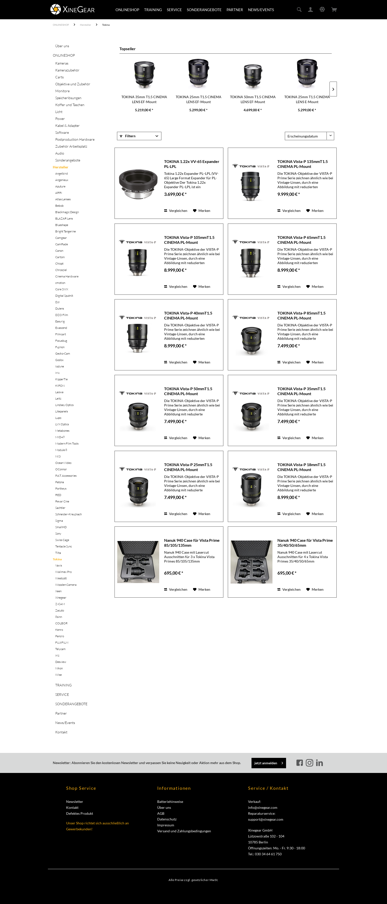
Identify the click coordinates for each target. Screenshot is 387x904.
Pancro (59, 636)
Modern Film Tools (66, 443)
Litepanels (61, 411)
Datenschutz (166, 819)
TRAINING (63, 685)
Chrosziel (61, 270)
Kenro (59, 630)
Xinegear (60, 597)
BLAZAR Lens (64, 218)
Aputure (60, 186)
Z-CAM (60, 604)
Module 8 (61, 450)
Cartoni (60, 257)
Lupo (58, 418)
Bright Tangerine (65, 231)
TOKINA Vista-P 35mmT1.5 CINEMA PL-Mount (301, 391)
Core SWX (61, 289)
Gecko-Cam (62, 353)
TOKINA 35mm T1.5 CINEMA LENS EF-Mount (144, 99)
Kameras (61, 63)
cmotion (60, 283)
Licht (58, 112)
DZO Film (61, 315)
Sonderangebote (67, 160)
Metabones (62, 430)
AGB (160, 813)
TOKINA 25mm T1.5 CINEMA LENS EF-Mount (198, 99)
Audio (59, 153)
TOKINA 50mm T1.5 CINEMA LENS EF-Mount (253, 99)
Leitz (58, 398)
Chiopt (59, 263)
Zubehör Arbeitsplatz (71, 146)
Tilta (58, 553)
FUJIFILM (61, 642)
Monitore (62, 91)
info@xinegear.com (262, 807)
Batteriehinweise (170, 801)
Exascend (61, 328)
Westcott (61, 578)
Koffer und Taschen (69, 105)
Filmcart (60, 334)
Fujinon (59, 347)
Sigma (59, 520)
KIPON (60, 385)
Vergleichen (175, 210)
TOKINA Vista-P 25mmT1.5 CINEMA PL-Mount (188, 467)
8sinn (58, 617)
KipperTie (61, 379)
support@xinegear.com (265, 819)
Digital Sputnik (64, 295)
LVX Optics (62, 424)
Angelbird (61, 173)
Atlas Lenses (63, 199)
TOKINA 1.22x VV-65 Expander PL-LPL (191, 164)
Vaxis (58, 565)
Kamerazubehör (67, 70)
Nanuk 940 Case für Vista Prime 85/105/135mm (192, 542)
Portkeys (60, 488)
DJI (57, 302)
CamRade (61, 244)
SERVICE (62, 694)
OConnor (61, 469)
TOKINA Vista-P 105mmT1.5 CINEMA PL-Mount (189, 240)
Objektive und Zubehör (72, 84)
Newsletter (74, 801)
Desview (60, 662)
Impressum (165, 825)
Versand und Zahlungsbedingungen (184, 831)
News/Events (65, 723)
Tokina (57, 559)
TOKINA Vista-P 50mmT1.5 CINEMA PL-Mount (188, 391)
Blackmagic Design (67, 212)
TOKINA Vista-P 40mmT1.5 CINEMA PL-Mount (188, 315)
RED (58, 495)
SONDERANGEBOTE (71, 704)
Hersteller (60, 167)
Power (60, 118)
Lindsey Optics (64, 405)
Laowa (59, 392)
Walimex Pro (63, 572)
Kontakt (61, 732)
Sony (58, 533)
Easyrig (60, 321)
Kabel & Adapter (67, 125)
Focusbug (61, 340)
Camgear (61, 238)
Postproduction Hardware (75, 139)
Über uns (62, 46)
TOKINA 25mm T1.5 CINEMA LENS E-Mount (307, 99)
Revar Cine (62, 501)
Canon (59, 250)
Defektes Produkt (79, 813)
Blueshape (61, 225)
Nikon (59, 668)
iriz (57, 655)
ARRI (58, 193)
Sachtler (60, 508)
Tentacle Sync (63, 546)
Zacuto (59, 610)
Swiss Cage (62, 540)
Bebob (59, 205)
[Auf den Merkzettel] (201, 211)
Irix (57, 373)
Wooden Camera (66, 585)
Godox (59, 360)
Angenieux (61, 180)
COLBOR (61, 623)
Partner (61, 713)
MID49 (60, 437)
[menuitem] (127, 9)
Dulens (59, 308)
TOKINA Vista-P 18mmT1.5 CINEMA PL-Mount (301, 467)
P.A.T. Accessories (66, 475)
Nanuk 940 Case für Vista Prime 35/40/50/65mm (305, 542)
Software (62, 132)
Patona (59, 482)
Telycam (60, 649)
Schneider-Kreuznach (68, 514)
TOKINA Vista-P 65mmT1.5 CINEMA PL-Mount (301, 240)
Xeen (58, 591)
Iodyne (59, 366)
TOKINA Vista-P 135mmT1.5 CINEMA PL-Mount (302, 164)
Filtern (127, 136)
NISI (58, 456)
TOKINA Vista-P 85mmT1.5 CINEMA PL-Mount (301, 315)
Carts (59, 77)
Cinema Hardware (66, 276)
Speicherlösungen (68, 98)
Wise (58, 675)
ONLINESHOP (64, 55)
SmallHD (61, 527)
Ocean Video (63, 463)
